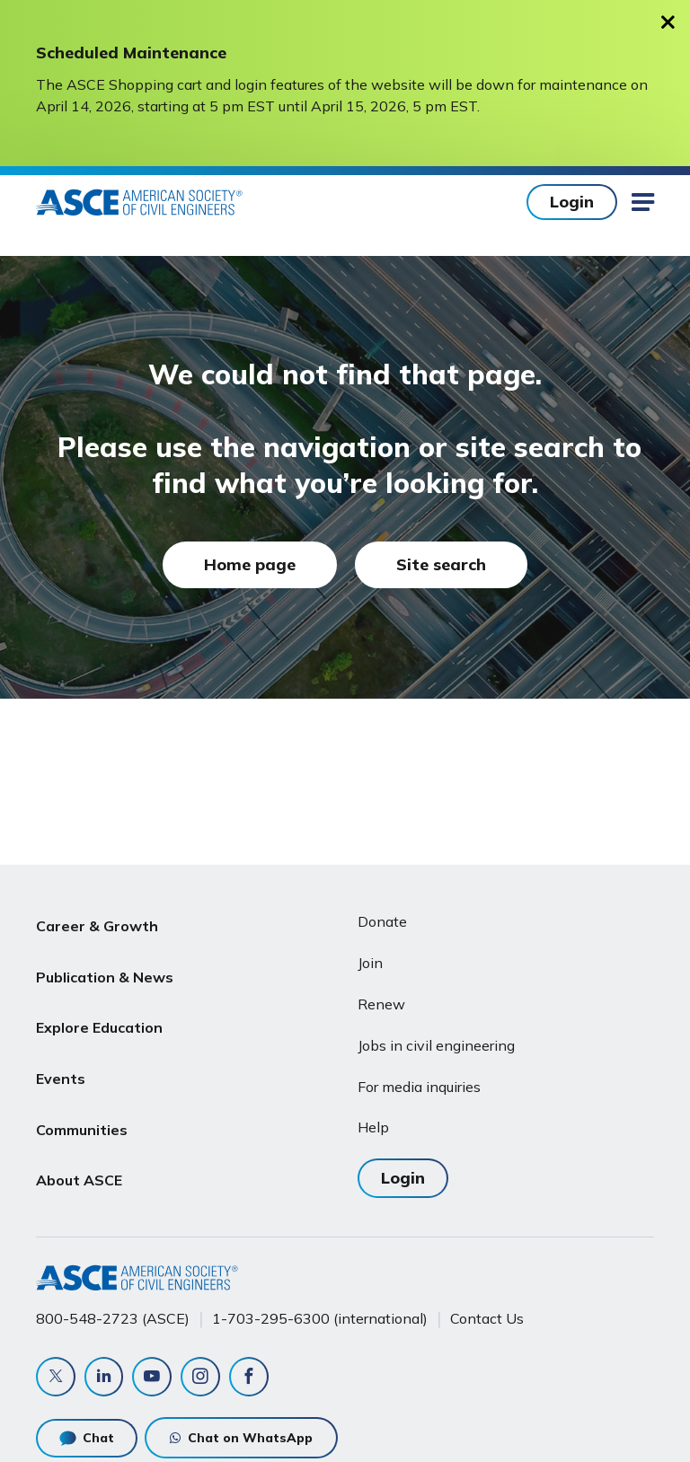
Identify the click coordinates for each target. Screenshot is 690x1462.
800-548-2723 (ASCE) (113, 1317)
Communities (82, 1095)
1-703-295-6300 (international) (320, 1317)
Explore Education (99, 1008)
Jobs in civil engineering (436, 1045)
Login (572, 201)
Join (370, 963)
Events (60, 1052)
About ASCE (79, 1137)
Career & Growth (97, 922)
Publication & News (104, 965)
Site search (441, 564)
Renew (381, 1004)
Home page (250, 564)
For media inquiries (419, 1087)
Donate (382, 921)
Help (373, 1127)
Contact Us (487, 1317)
